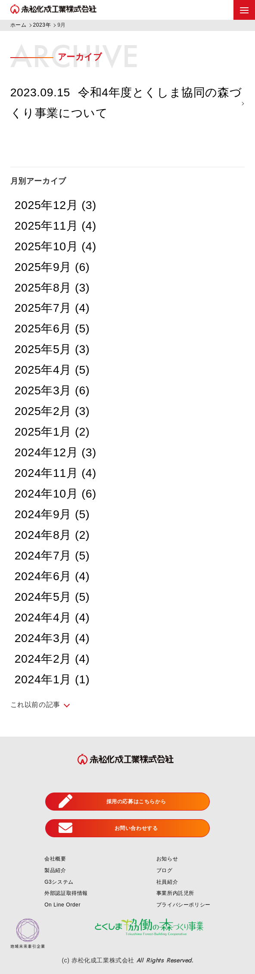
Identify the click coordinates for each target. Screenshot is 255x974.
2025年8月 (52, 287)
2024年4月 (52, 617)
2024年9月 (52, 514)
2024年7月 (52, 555)
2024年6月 (52, 576)
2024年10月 (55, 493)
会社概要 (55, 859)
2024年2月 (52, 658)
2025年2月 (52, 411)
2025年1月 (52, 431)
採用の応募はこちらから (112, 801)
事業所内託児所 (175, 893)
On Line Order (62, 905)
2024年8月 (52, 534)
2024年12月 (55, 452)
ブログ (164, 870)
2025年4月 (52, 369)
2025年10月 (55, 246)
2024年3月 (52, 638)
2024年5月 (52, 596)
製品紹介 (55, 870)
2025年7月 (52, 307)
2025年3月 (52, 390)
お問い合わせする (108, 828)
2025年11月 (55, 225)
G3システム (59, 882)
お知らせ (167, 859)
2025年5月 (52, 349)
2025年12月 (55, 205)
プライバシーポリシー (183, 905)
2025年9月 (52, 267)
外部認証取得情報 (66, 893)
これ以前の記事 (35, 704)
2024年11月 (55, 473)
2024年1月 (52, 679)
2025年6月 (52, 328)
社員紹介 (167, 882)
